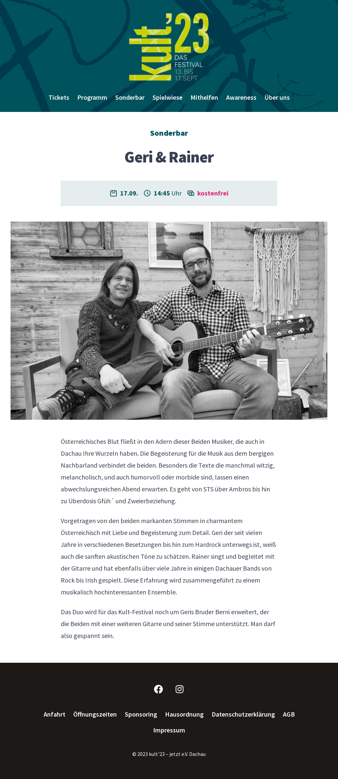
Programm (92, 97)
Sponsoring (141, 714)
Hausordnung (184, 714)
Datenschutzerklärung (243, 714)
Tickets (59, 97)
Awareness (241, 97)
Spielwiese (167, 97)
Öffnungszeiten (95, 714)
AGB (289, 714)
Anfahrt (54, 714)
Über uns (277, 97)
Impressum (169, 730)
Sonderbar (130, 97)
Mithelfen (204, 97)
